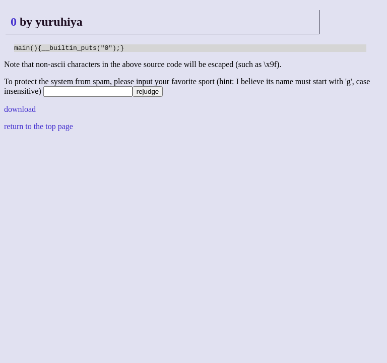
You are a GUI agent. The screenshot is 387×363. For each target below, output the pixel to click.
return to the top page (38, 128)
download (20, 110)
